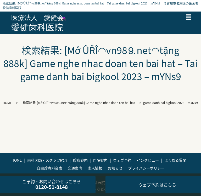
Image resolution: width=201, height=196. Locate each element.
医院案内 (100, 160)
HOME (7, 102)
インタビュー (148, 160)
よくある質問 (175, 160)
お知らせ (115, 168)
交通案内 (75, 168)
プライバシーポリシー (146, 168)
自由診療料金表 (49, 168)
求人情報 (95, 168)
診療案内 (80, 160)
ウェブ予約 (122, 160)
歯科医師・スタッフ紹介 (47, 160)
